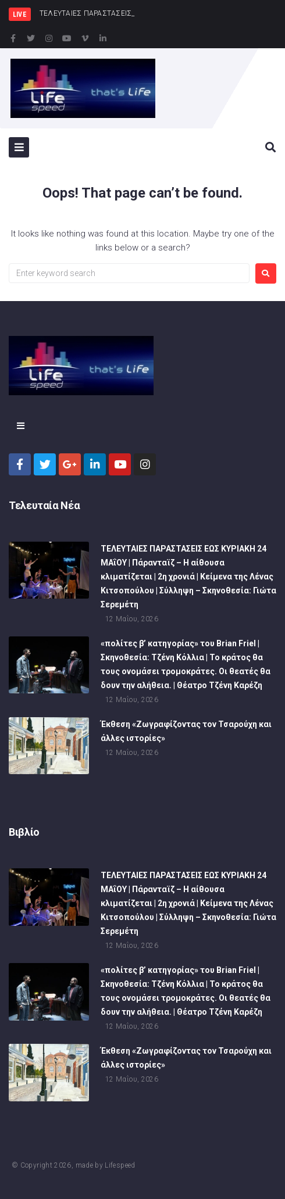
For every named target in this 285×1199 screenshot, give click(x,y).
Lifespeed (120, 1165)
